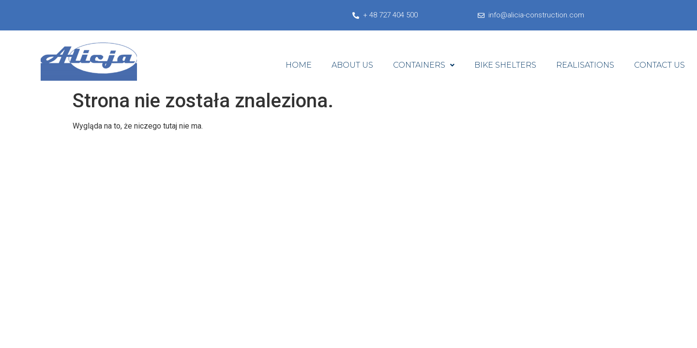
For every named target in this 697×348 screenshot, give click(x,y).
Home (299, 65)
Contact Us (659, 65)
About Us (352, 65)
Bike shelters (505, 65)
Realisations (585, 65)
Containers (424, 65)
